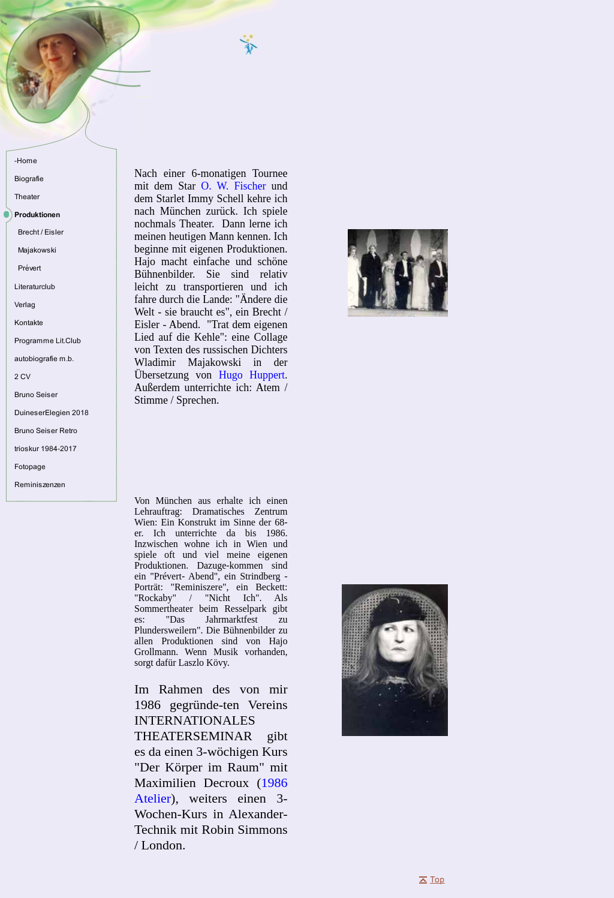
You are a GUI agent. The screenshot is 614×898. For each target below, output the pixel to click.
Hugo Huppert (252, 375)
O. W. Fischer (233, 186)
